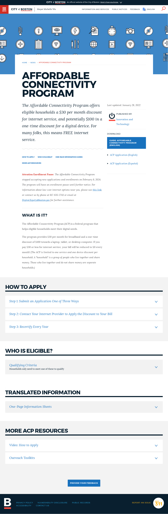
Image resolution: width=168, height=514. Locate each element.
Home (24, 62)
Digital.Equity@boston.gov (36, 200)
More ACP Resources (31, 163)
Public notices (119, 9)
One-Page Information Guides (69, 157)
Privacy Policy (24, 503)
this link (97, 190)
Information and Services (95, 9)
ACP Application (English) (123, 155)
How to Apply (28, 157)
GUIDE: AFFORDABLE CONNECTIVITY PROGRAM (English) (122, 143)
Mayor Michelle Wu (46, 9)
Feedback (135, 9)
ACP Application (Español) (124, 163)
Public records (81, 503)
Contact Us (42, 506)
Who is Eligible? (45, 157)
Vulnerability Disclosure (52, 503)
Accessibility (23, 506)
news (32, 62)
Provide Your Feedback (84, 483)
